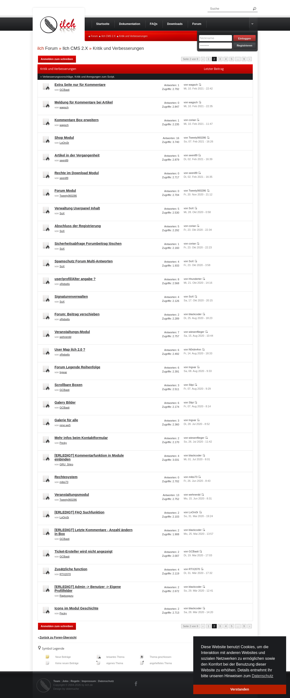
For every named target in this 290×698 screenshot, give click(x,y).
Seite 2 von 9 (190, 59)
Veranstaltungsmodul (72, 495)
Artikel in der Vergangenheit (77, 155)
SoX (62, 213)
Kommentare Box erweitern (77, 120)
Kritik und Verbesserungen (133, 36)
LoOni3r (64, 142)
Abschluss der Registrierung (78, 226)
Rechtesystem (66, 477)
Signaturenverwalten (71, 296)
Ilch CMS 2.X (108, 36)
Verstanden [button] (239, 689)
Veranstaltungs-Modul (72, 332)
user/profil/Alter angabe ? (75, 279)
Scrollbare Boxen (68, 385)
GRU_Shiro (66, 464)
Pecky (63, 442)
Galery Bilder (65, 402)
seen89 (63, 160)
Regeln (75, 681)
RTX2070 (65, 574)
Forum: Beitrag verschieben (77, 314)
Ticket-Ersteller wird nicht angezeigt (83, 551)
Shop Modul (64, 138)
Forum (94, 36)
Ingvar (63, 372)
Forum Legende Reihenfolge (77, 367)
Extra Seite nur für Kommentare (80, 85)
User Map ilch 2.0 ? (70, 349)
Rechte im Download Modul (77, 173)
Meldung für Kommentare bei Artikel (84, 102)
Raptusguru (66, 595)
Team (56, 681)
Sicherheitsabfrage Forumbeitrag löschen (88, 243)
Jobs (65, 681)
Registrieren (244, 45)
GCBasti (64, 89)
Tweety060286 (68, 195)
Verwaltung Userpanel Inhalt (77, 208)
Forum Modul (65, 191)
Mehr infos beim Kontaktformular (81, 438)
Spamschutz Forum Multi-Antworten (84, 261)
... (238, 59)
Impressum (89, 681)
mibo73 (63, 482)
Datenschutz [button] (262, 676)
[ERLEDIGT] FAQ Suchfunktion (79, 512)
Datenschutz (106, 681)
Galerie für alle (66, 420)
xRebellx (64, 283)
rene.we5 (64, 425)
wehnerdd (65, 336)
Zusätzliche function (71, 569)
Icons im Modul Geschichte (76, 608)
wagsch (63, 107)
